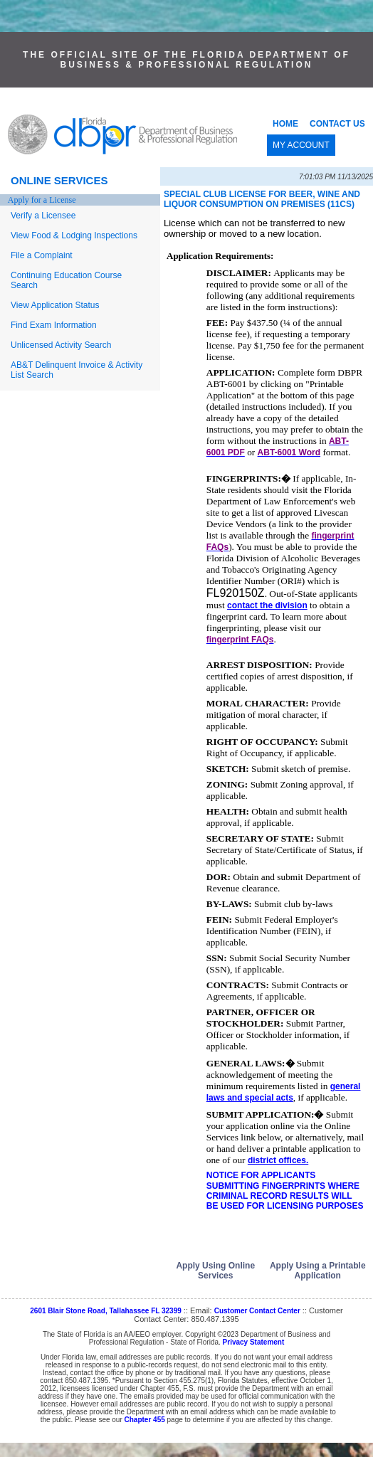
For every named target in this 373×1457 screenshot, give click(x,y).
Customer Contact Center (257, 1311)
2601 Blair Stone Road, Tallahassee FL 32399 (106, 1311)
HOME (285, 124)
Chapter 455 (145, 1420)
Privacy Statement (254, 1342)
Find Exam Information (54, 325)
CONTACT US (337, 124)
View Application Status (55, 305)
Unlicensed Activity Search (61, 345)
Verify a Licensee (43, 216)
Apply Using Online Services (215, 1271)
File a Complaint (42, 255)
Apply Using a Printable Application (318, 1271)
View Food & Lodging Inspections (74, 235)
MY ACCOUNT (301, 145)
